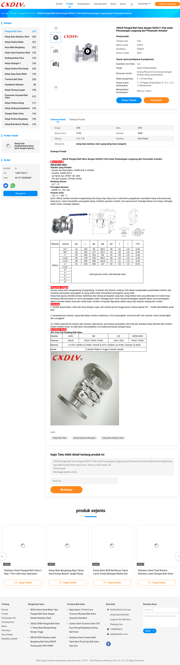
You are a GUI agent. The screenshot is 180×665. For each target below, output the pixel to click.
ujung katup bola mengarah (84, 438)
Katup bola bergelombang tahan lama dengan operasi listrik (24, 145)
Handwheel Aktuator (20, 84)
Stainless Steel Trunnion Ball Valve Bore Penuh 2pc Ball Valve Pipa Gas (84, 641)
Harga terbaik (129, 100)
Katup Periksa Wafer (20, 42)
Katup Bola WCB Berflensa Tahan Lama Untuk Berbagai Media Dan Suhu (110, 573)
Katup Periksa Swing (20, 102)
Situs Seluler (7, 634)
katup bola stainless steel (113, 438)
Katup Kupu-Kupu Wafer (20, 73)
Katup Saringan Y (20, 63)
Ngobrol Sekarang (167, 4)
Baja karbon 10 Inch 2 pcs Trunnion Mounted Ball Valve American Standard (82, 613)
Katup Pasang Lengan (20, 89)
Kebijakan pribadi (9, 638)
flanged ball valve (20, 31)
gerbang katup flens (20, 58)
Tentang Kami (7, 622)
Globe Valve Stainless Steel (20, 52)
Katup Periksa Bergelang (20, 118)
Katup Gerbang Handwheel (20, 108)
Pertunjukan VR (8, 618)
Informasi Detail (57, 119)
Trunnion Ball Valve (20, 79)
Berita (4, 626)
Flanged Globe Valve (20, 113)
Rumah (4, 609)
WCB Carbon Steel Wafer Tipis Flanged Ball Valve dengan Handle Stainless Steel (44, 613)
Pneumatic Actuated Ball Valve (20, 96)
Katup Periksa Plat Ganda (20, 68)
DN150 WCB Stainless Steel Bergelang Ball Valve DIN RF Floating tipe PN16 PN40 (43, 641)
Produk (4, 614)
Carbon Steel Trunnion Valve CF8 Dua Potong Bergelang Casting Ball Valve (84, 627)
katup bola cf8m (59, 438)
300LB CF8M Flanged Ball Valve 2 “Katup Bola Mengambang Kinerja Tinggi (45, 627)
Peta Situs (6, 630)
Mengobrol (20, 193)
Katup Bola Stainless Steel (20, 36)
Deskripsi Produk (77, 119)
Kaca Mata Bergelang (20, 47)
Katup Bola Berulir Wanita (20, 124)
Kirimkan (66, 490)
